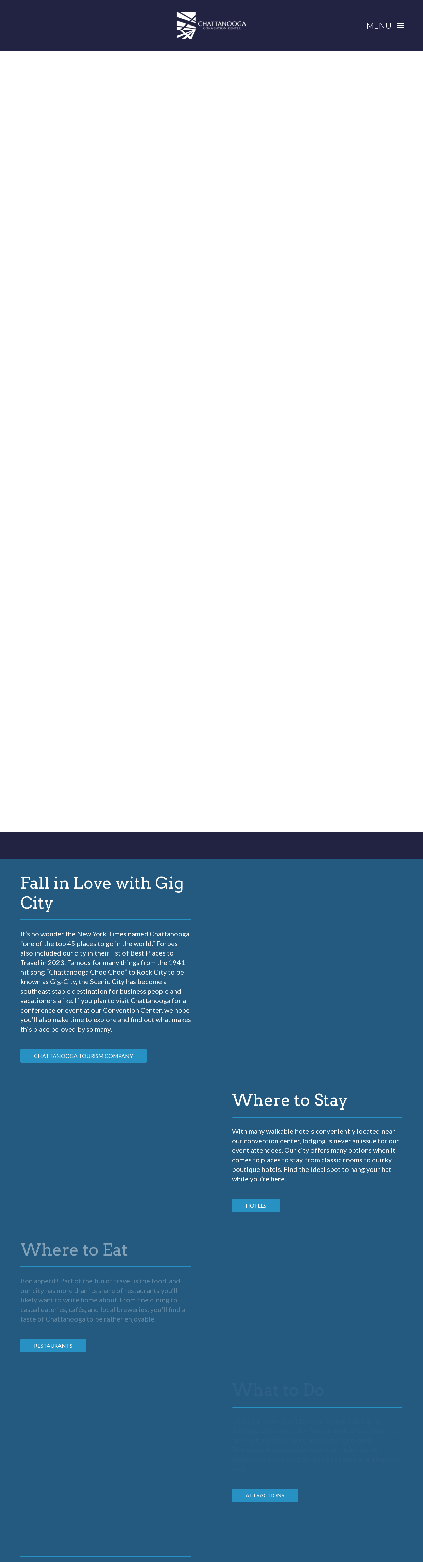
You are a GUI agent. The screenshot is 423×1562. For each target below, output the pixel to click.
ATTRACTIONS (265, 1495)
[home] (211, 25)
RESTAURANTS (53, 1345)
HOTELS (256, 1205)
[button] (387, 26)
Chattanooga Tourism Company (83, 1055)
